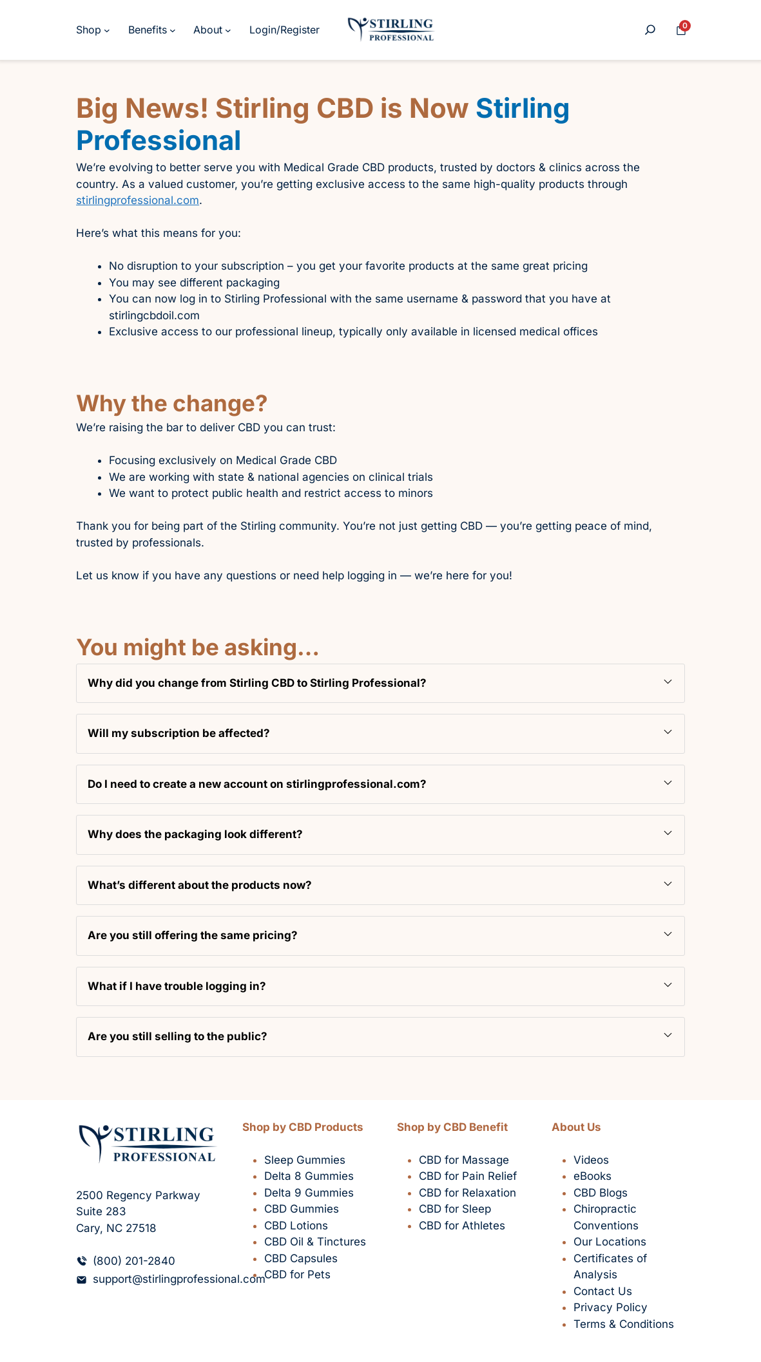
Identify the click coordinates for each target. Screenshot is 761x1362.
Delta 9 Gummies (309, 1192)
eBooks (592, 1176)
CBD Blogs (600, 1192)
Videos (591, 1159)
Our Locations (609, 1241)
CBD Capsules (301, 1258)
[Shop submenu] (107, 30)
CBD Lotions (296, 1225)
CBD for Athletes (462, 1225)
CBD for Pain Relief (468, 1176)
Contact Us (602, 1291)
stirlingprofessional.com (137, 200)
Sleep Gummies (304, 1159)
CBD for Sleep (455, 1208)
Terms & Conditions (623, 1324)
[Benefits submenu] (172, 30)
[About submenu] (228, 30)
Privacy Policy (610, 1307)
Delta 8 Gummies (309, 1176)
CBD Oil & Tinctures (315, 1241)
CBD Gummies (301, 1208)
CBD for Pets (297, 1274)
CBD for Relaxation (467, 1192)
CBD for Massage (464, 1159)
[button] (380, 683)
